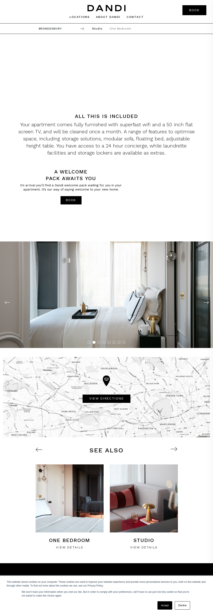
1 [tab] (89, 342)
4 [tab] (104, 342)
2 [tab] (94, 342)
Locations (79, 17)
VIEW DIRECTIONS (106, 398)
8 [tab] (124, 342)
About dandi (108, 17)
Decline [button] (182, 605)
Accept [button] (165, 605)
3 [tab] (99, 342)
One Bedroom (120, 28)
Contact (135, 17)
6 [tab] (114, 342)
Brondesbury (50, 28)
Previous (7, 302)
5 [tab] (109, 342)
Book (194, 10)
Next (206, 302)
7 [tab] (119, 342)
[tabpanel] (106, 294)
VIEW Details (69, 547)
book (71, 200)
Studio (97, 28)
